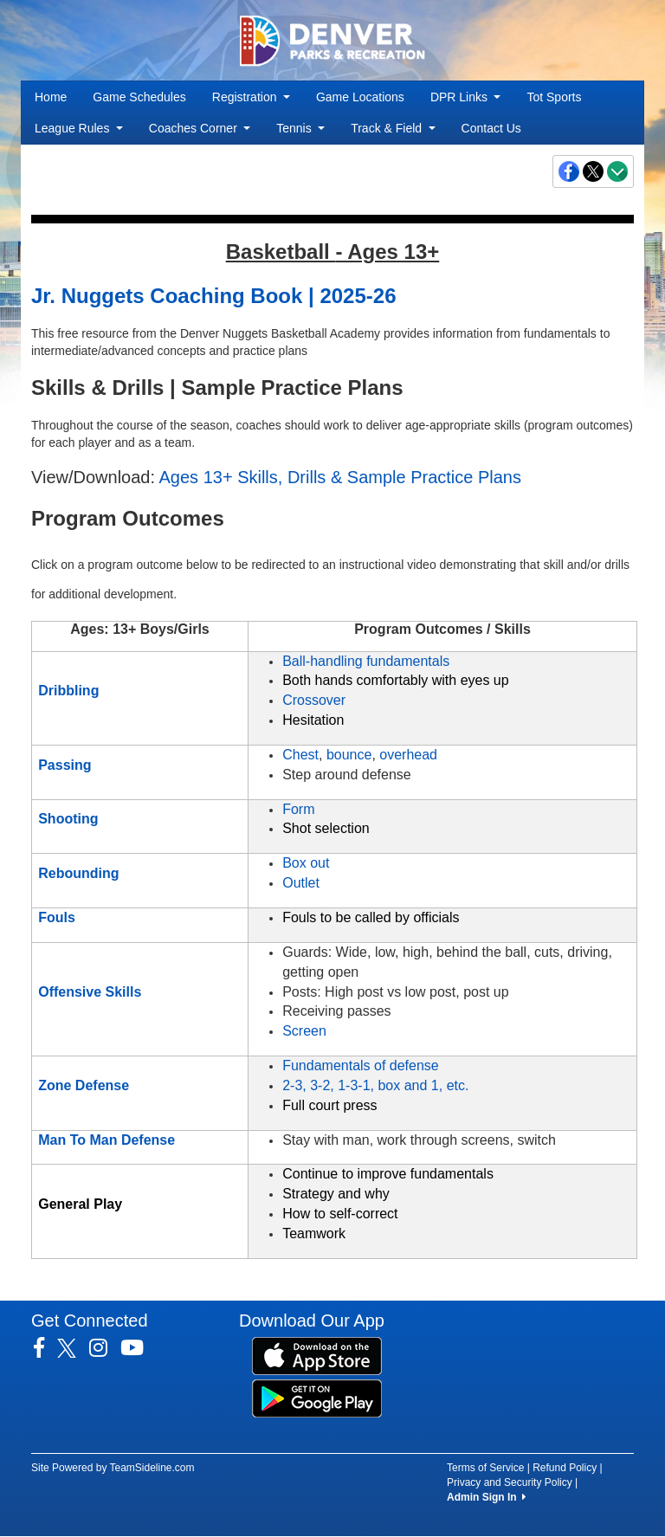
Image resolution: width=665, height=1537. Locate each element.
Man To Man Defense (106, 1140)
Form (298, 809)
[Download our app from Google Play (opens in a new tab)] (317, 1398)
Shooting (68, 818)
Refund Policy (565, 1468)
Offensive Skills (89, 992)
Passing (64, 765)
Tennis (300, 128)
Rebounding (78, 873)
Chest (300, 754)
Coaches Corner (199, 128)
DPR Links (465, 97)
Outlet (301, 882)
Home (51, 97)
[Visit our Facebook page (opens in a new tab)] (45, 1348)
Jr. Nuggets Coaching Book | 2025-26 (214, 295)
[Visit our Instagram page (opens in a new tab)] (104, 1348)
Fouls (56, 917)
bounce (349, 754)
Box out (305, 863)
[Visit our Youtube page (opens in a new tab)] (138, 1348)
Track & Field (393, 128)
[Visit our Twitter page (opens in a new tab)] (73, 1348)
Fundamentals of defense (360, 1065)
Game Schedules (139, 97)
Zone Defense (83, 1085)
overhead (408, 754)
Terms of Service (485, 1468)
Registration (251, 97)
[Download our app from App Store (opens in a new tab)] (317, 1355)
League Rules (79, 128)
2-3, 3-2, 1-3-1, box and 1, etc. (375, 1085)
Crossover (313, 700)
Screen (304, 1031)
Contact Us (491, 128)
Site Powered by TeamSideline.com (113, 1468)
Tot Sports (553, 97)
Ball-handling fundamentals (365, 661)
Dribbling (68, 690)
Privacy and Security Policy (509, 1482)
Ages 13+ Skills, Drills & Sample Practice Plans (340, 477)
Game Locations (360, 97)
